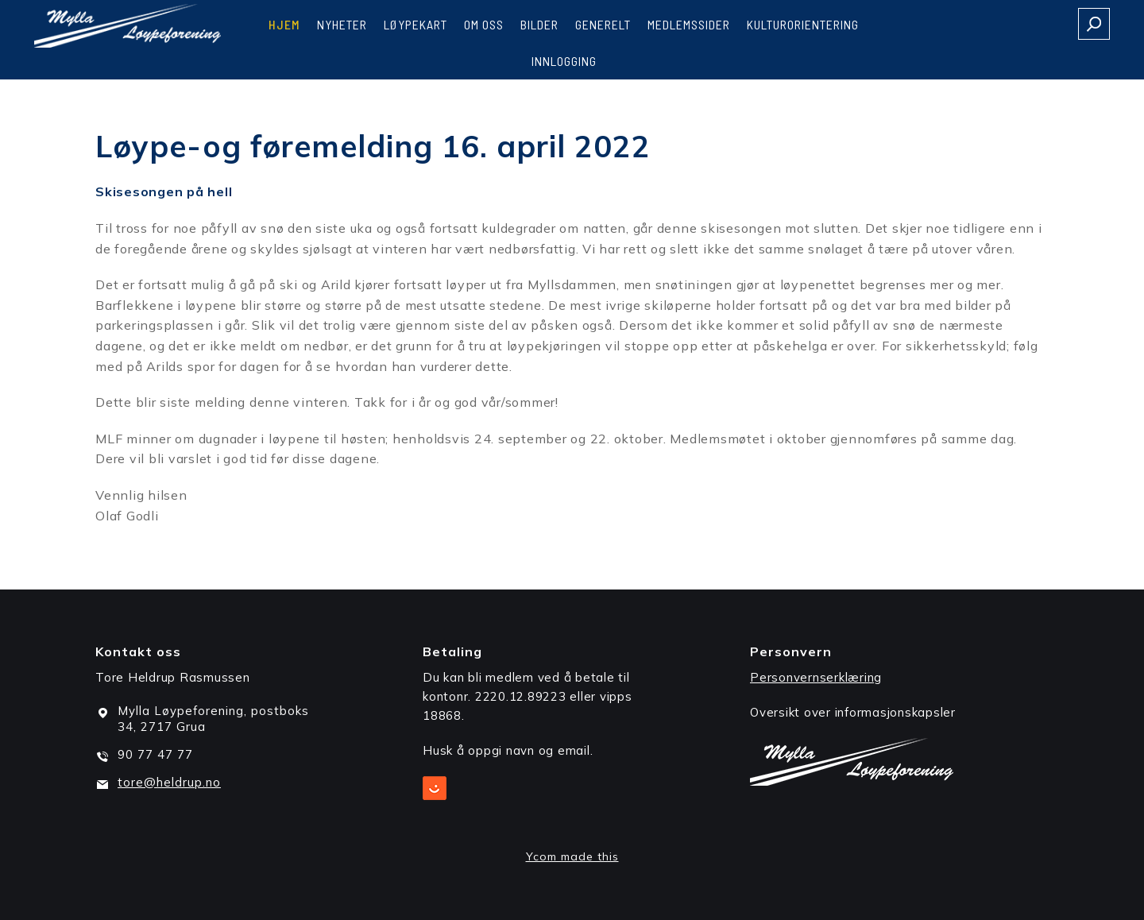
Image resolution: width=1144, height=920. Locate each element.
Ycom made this (572, 856)
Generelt (603, 24)
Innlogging (564, 60)
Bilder (539, 24)
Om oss (484, 24)
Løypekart (415, 24)
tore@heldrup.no (169, 782)
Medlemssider (688, 24)
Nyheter (342, 24)
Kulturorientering (803, 24)
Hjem (284, 24)
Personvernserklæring (816, 677)
